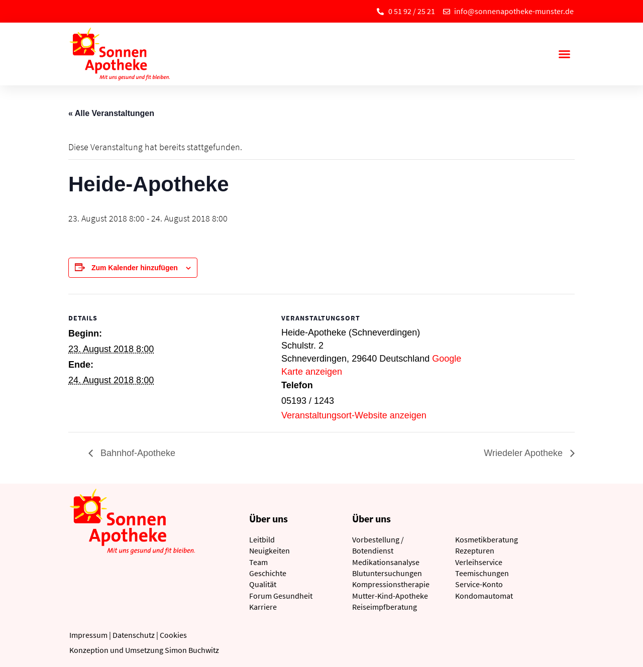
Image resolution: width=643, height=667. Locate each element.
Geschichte (267, 573)
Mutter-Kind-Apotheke (390, 596)
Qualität (262, 584)
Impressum (88, 635)
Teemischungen (482, 573)
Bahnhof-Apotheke (136, 453)
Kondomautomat (484, 596)
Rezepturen (474, 550)
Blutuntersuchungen (387, 573)
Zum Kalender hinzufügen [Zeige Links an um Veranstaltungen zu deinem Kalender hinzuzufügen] (134, 268)
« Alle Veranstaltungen (111, 113)
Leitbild (262, 539)
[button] (564, 54)
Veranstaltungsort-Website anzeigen (353, 415)
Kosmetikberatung (486, 539)
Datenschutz (134, 635)
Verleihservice (478, 562)
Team (258, 562)
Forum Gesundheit (280, 596)
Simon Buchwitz (192, 650)
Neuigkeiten (269, 550)
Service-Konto (479, 584)
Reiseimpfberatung (384, 607)
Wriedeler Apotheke (524, 453)
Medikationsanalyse (385, 562)
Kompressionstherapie (391, 584)
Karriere (263, 607)
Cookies (173, 635)
